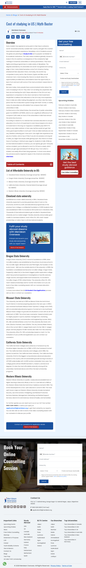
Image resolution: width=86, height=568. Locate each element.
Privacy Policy (56, 566)
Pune (39, 532)
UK (25, 529)
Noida (39, 530)
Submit (64, 92)
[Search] (66, 3)
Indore (39, 546)
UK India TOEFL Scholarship (12, 559)
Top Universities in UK (71, 530)
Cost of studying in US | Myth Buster (32, 15)
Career (6, 543)
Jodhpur (53, 557)
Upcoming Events (9, 524)
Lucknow (40, 535)
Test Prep (7, 557)
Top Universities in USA (71, 527)
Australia (27, 534)
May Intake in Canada (66, 116)
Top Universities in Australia (73, 532)
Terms (75, 85)
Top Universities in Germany (70, 541)
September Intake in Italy (67, 128)
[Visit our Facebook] (8, 507)
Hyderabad (41, 538)
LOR (5, 540)
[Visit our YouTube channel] (11, 507)
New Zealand (28, 537)
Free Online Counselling (70, 172)
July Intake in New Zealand (67, 122)
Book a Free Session (17, 247)
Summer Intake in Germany (68, 114)
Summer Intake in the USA (67, 119)
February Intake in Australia (68, 105)
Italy (25, 548)
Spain (25, 556)
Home (8, 15)
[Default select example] (69, 73)
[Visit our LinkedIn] (15, 507)
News (5, 530)
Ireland (26, 542)
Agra (38, 540)
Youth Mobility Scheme (11, 546)
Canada (26, 532)
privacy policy (65, 87)
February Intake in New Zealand (69, 111)
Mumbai (53, 530)
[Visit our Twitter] (18, 507)
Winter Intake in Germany (67, 108)
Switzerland (27, 551)
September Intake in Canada (68, 131)
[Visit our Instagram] (5, 507)
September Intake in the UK (68, 134)
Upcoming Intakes (10, 527)
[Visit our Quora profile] (24, 507)
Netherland (27, 553)
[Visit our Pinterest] (21, 507)
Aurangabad (41, 543)
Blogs (15, 15)
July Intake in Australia (66, 125)
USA (25, 526)
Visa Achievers (8, 549)
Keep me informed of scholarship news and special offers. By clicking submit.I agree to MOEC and (70, 85)
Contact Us (7, 551)
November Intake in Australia (68, 139)
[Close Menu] (80, 2)
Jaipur (39, 524)
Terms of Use (67, 566)
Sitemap (6, 535)
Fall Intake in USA (64, 136)
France (26, 545)
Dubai (53, 554)
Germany (27, 540)
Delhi (39, 527)
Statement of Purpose (11, 538)
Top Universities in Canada (73, 524)
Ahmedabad (55, 538)
